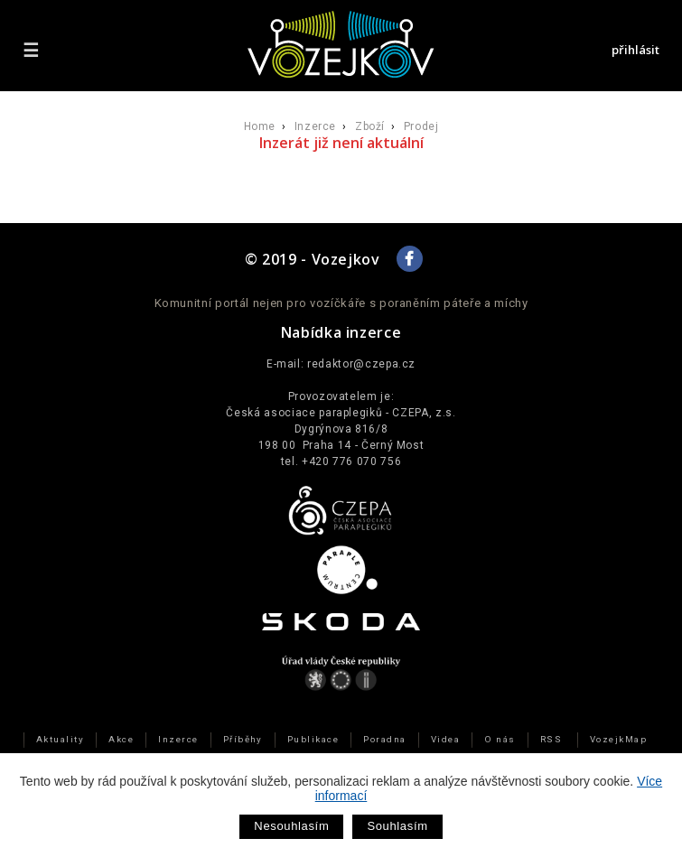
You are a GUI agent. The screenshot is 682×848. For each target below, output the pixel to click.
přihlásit (635, 50)
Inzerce (315, 126)
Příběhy (243, 739)
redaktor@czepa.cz (361, 364)
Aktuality (60, 739)
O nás (499, 739)
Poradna (384, 739)
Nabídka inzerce (341, 332)
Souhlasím (397, 826)
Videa (445, 739)
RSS (551, 739)
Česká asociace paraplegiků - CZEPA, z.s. (340, 412)
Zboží (370, 126)
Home (260, 126)
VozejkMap (618, 739)
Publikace (313, 739)
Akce (121, 739)
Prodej (421, 126)
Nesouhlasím (291, 826)
